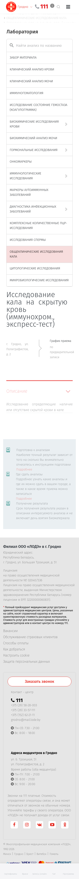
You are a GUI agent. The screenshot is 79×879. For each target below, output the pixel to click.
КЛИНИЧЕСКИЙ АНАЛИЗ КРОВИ (32, 69)
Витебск (42, 854)
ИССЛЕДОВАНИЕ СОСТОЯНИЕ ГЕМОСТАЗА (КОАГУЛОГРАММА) (38, 107)
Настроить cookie (16, 655)
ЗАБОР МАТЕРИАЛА (23, 57)
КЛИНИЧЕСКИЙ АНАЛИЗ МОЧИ (31, 81)
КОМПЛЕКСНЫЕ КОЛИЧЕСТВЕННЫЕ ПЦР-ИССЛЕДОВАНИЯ (38, 225)
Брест (30, 854)
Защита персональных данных (26, 662)
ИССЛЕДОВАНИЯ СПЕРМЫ (28, 240)
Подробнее (24, 469)
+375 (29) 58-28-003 (24, 705)
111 (44, 6)
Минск (7, 854)
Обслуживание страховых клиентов (30, 637)
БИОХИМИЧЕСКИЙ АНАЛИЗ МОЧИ (33, 138)
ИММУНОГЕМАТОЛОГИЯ (26, 93)
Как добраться (14, 649)
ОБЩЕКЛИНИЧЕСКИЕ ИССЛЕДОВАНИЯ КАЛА (36, 254)
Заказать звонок (39, 681)
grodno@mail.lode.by (25, 720)
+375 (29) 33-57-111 (23, 710)
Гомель (54, 854)
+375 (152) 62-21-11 (23, 715)
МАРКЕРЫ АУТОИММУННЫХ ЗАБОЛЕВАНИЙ (29, 192)
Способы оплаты (15, 643)
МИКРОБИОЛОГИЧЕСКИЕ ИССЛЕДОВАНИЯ (39, 280)
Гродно (18, 854)
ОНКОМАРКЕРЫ (21, 161)
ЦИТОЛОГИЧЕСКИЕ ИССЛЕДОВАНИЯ (35, 268)
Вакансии (10, 631)
